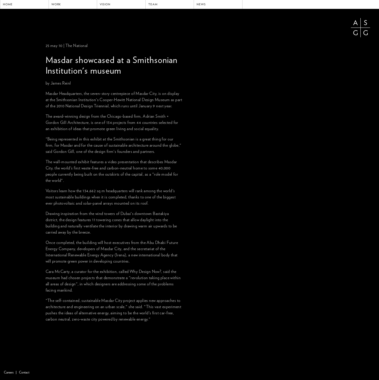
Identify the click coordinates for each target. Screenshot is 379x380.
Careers (9, 372)
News (201, 4)
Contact (24, 372)
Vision (105, 4)
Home (8, 4)
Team (153, 4)
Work (56, 4)
